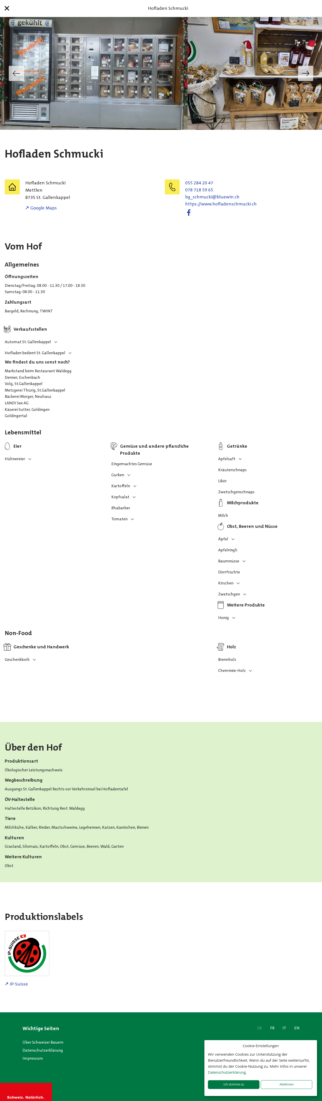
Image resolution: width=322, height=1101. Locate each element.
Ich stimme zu (233, 1084)
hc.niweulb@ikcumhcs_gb (212, 197)
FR (272, 1028)
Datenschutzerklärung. (227, 1072)
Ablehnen (286, 1084)
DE (259, 1028)
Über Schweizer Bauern (43, 1042)
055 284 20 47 (199, 183)
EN (296, 1028)
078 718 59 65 (199, 190)
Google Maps (43, 208)
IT (284, 1028)
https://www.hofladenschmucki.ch (221, 204)
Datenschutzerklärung (43, 1050)
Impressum (33, 1058)
